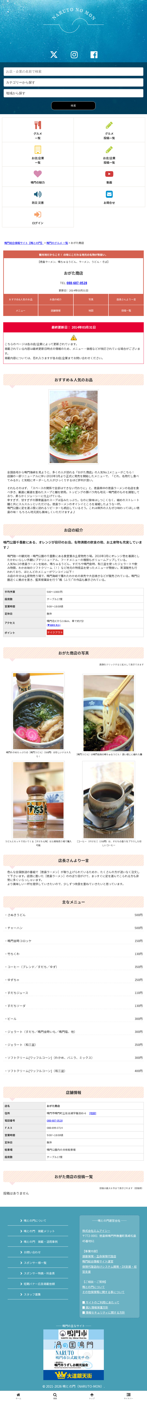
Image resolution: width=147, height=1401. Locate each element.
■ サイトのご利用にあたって (100, 1302)
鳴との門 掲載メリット (39, 1231)
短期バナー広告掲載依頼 (39, 1284)
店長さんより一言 (126, 299)
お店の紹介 (56, 299)
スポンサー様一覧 (35, 1263)
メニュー (20, 310)
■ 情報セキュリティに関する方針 (103, 1312)
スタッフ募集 (32, 1294)
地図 (91, 310)
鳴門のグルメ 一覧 (57, 243)
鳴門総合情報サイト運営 (97, 1261)
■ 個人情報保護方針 (95, 1307)
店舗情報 (55, 310)
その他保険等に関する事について (103, 1292)
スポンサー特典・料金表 (39, 1273)
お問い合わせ (32, 1252)
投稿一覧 (126, 310)
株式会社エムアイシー (96, 1231)
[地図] (92, 1113)
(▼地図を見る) (53, 624)
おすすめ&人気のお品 (20, 299)
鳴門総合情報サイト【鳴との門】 (24, 243)
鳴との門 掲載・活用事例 (41, 1242)
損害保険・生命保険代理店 (99, 1256)
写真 (91, 299)
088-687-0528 (77, 283)
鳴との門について (35, 1220)
